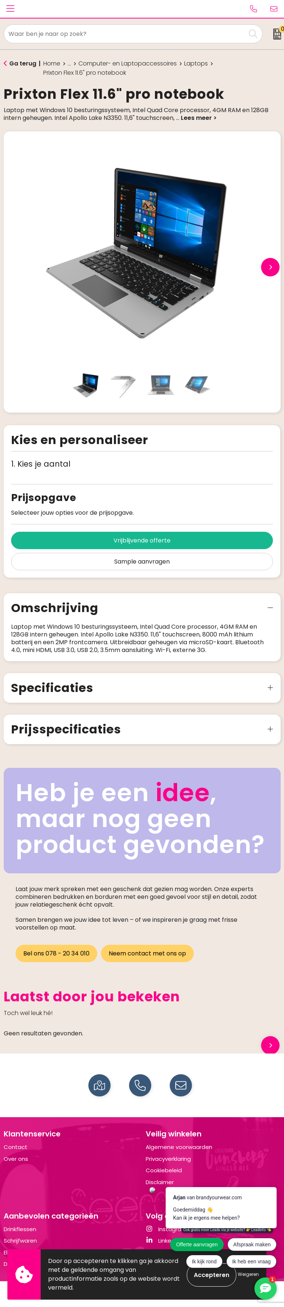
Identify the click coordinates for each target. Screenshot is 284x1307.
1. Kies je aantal (41, 464)
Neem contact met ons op (148, 953)
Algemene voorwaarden (179, 1147)
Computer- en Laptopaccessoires (127, 64)
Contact (15, 1147)
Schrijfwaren (20, 1240)
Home (51, 64)
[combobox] (125, 33)
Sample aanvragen (142, 561)
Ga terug (22, 63)
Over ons (16, 1159)
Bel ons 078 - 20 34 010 (56, 953)
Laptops (196, 64)
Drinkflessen (20, 1229)
